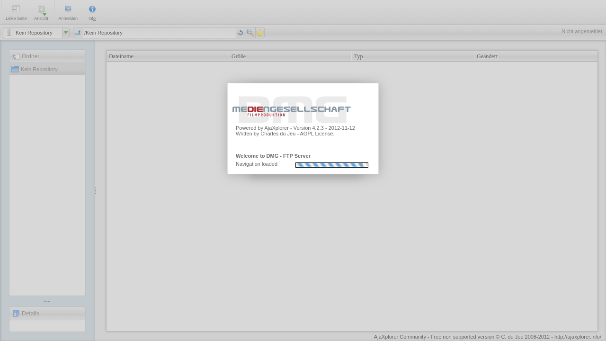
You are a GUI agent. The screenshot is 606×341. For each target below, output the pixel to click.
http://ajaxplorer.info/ (577, 337)
